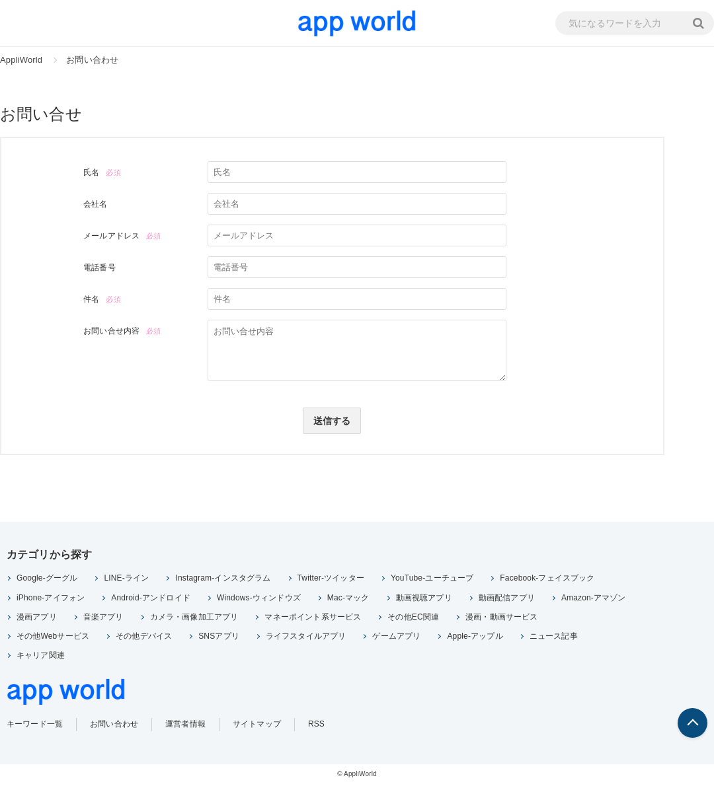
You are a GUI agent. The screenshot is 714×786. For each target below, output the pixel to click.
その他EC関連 (413, 619)
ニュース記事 (554, 638)
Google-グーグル (47, 580)
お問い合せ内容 (111, 331)
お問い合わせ (114, 726)
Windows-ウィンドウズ (259, 599)
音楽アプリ (103, 619)
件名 (91, 299)
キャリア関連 (41, 657)
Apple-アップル (474, 638)
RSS (316, 726)
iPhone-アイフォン (51, 599)
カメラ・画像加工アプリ (194, 619)
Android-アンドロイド (150, 599)
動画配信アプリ (507, 599)
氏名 (91, 172)
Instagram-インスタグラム (222, 580)
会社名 (95, 204)
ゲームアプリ (396, 638)
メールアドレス (111, 235)
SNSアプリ (218, 638)
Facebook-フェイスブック (547, 580)
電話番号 (99, 267)
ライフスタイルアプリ (306, 638)
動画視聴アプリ (424, 599)
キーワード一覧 (35, 726)
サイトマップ (257, 726)
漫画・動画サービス (501, 619)
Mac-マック (348, 599)
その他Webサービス (53, 638)
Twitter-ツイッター (331, 580)
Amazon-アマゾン (593, 599)
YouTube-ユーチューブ (432, 580)
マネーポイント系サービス (312, 619)
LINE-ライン (126, 580)
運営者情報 (185, 726)
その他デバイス (144, 638)
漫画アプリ (37, 619)
